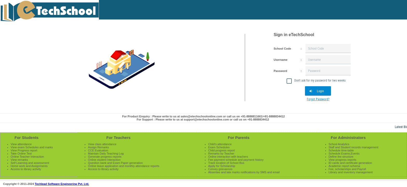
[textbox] (328, 48)
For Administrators (348, 137)
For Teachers (118, 137)
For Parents (238, 137)
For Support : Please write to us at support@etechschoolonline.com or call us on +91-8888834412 (203, 119)
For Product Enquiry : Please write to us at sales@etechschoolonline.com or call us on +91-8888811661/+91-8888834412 (203, 116)
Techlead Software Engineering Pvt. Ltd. (62, 183)
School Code (282, 48)
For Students (27, 137)
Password (280, 70)
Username (280, 59)
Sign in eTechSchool (294, 34)
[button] (318, 91)
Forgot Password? (318, 99)
